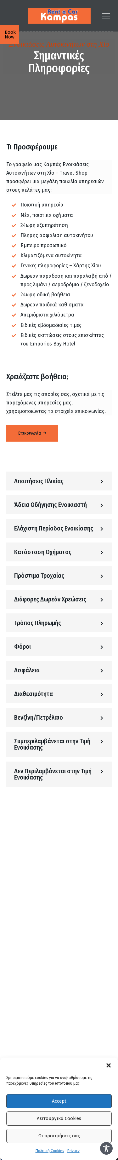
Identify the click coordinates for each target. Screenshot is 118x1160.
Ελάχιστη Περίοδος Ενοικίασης (53, 528)
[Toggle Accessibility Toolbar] (106, 1148)
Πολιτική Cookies (50, 1151)
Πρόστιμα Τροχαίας (39, 575)
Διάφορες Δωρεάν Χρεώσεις (50, 599)
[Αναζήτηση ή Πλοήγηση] (106, 15)
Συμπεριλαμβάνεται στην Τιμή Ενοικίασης (52, 744)
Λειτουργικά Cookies (59, 1118)
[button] (108, 1065)
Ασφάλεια (27, 670)
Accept (59, 1101)
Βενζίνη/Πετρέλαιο (38, 717)
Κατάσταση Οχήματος (42, 552)
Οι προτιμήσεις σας (59, 1136)
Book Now (10, 34)
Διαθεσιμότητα (33, 694)
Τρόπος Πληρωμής (37, 623)
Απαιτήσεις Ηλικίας (39, 481)
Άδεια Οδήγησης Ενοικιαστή (50, 504)
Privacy (73, 1151)
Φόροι (22, 646)
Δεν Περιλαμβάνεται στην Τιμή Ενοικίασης (53, 774)
